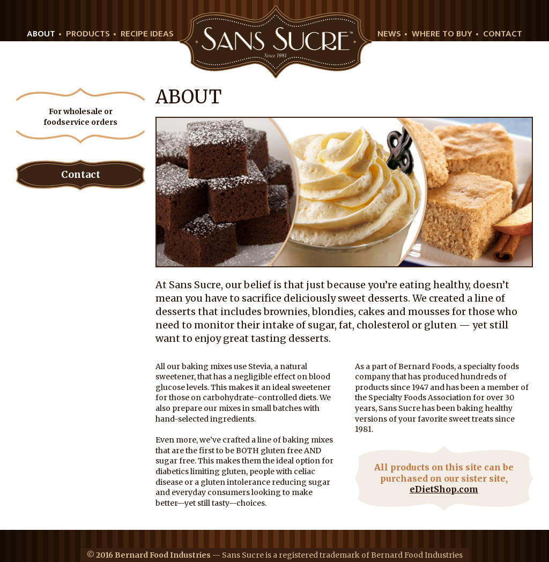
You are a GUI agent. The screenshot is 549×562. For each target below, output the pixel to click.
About (41, 34)
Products (88, 34)
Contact (502, 34)
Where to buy (442, 34)
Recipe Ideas (147, 34)
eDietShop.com (444, 489)
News (389, 34)
